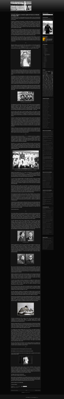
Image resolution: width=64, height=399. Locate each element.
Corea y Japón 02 (49, 86)
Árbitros (44, 90)
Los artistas (45, 71)
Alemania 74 (44, 83)
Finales (44, 82)
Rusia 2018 (48, 95)
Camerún (44, 91)
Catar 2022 (44, 86)
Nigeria (48, 94)
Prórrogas (51, 88)
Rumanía (44, 95)
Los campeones (50, 74)
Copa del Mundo (17, 3)
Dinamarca (46, 92)
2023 (44, 47)
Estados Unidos (47, 84)
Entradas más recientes (14, 390)
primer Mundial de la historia (16, 47)
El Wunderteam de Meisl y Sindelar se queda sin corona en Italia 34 (47, 19)
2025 (44, 45)
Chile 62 (49, 89)
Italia (45, 76)
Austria (51, 85)
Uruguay (17, 143)
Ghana (46, 93)
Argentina (22, 172)
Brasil (45, 75)
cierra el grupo (26, 173)
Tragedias (14, 387)
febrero (45, 60)
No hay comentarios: (18, 386)
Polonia (52, 94)
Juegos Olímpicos (44, 94)
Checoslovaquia (47, 91)
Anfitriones (50, 81)
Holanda (44, 79)
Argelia (46, 90)
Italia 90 (44, 80)
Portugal (44, 85)
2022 (44, 62)
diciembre (45, 48)
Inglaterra (50, 82)
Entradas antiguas (37, 390)
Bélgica (51, 90)
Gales (44, 93)
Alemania (49, 76)
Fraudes (52, 92)
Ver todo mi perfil (45, 41)
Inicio (26, 390)
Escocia (49, 92)
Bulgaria (49, 90)
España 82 (49, 78)
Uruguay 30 (17, 387)
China (50, 91)
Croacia (43, 92)
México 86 (49, 79)
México (52, 89)
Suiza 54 (47, 85)
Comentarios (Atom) (27, 392)
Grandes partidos (50, 75)
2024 (44, 46)
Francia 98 (51, 84)
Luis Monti (33, 172)
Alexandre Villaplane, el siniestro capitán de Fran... (47, 55)
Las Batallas (44, 88)
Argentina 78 (48, 83)
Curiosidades (45, 73)
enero (45, 61)
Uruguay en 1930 (29, 47)
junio (45, 53)
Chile (46, 89)
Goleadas (49, 93)
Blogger (37, 397)
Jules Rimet (26, 136)
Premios (48, 88)
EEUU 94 (47, 82)
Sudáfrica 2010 (45, 81)
